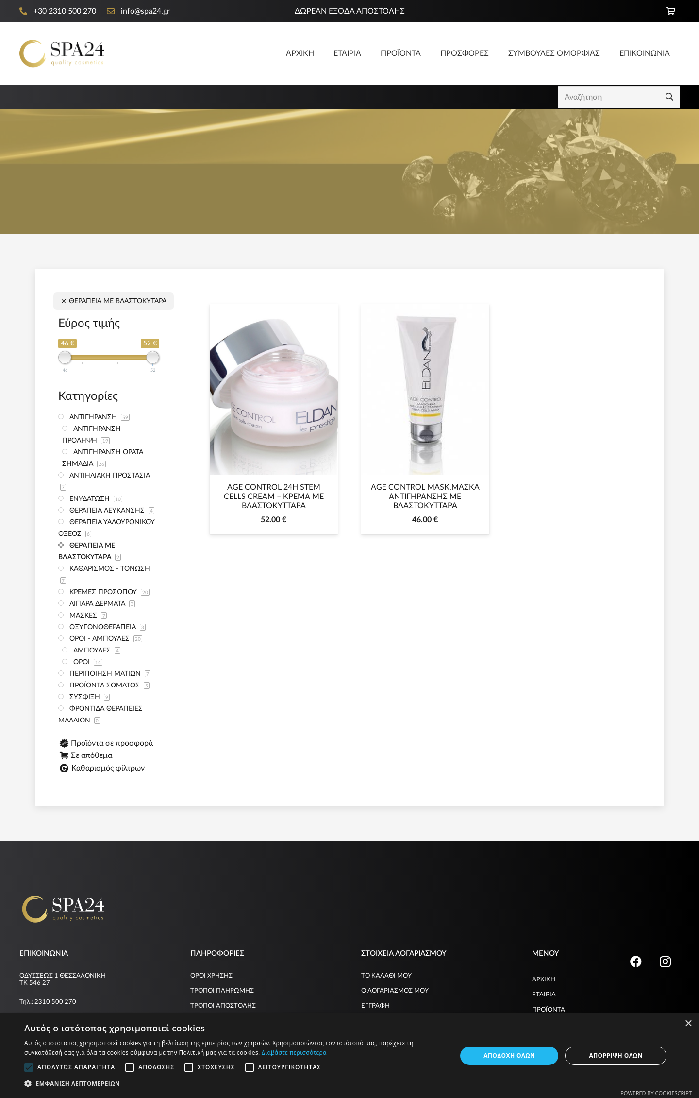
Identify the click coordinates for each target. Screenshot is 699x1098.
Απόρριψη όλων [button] (615, 1055)
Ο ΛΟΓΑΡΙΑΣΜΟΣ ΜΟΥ (395, 991)
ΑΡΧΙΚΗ (543, 980)
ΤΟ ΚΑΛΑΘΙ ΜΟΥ (386, 976)
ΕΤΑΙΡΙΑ (544, 995)
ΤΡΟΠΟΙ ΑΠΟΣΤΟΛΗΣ (223, 1006)
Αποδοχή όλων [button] (509, 1055)
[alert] (349, 1055)
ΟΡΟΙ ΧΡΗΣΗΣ (211, 976)
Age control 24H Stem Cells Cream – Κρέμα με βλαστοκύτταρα (274, 496)
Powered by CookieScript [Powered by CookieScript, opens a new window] (656, 1093)
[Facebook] (635, 961)
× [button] (688, 1024)
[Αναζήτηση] (619, 97)
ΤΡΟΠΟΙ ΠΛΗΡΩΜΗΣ (222, 991)
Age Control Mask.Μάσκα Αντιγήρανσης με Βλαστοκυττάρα (425, 496)
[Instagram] (665, 961)
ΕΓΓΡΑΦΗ (375, 1006)
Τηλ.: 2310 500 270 (47, 1002)
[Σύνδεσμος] (61, 54)
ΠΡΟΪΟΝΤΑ (548, 1010)
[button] (234, 1084)
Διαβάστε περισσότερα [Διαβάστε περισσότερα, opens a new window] (294, 1052)
